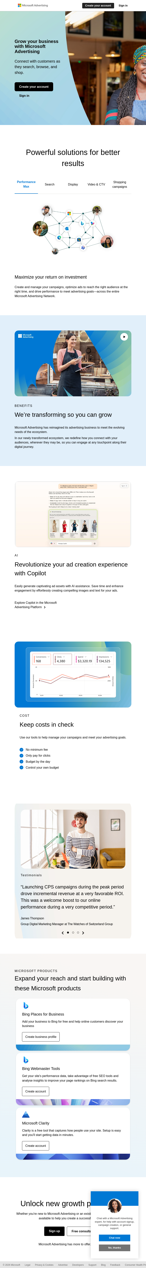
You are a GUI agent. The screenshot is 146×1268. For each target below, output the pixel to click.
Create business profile (40, 1036)
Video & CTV (96, 184)
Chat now (114, 1237)
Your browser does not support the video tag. (73, 364)
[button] (63, 933)
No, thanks (114, 1247)
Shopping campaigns (119, 184)
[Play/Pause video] (124, 337)
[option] (73, 869)
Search (49, 184)
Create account (35, 1091)
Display (73, 184)
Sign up (54, 1231)
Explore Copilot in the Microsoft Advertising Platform (36, 605)
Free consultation (84, 1231)
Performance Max (26, 184)
